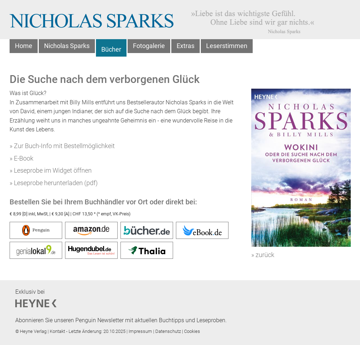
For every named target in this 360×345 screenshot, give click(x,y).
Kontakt (58, 331)
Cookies (192, 331)
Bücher (111, 49)
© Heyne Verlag (31, 331)
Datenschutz (168, 331)
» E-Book (21, 158)
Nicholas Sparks (67, 45)
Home (23, 45)
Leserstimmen (226, 45)
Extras (185, 45)
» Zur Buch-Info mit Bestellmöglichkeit (62, 146)
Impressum (141, 331)
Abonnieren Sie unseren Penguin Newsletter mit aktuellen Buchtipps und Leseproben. (121, 320)
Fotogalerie (149, 45)
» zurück (262, 254)
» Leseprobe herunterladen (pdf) (54, 183)
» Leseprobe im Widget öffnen (51, 170)
